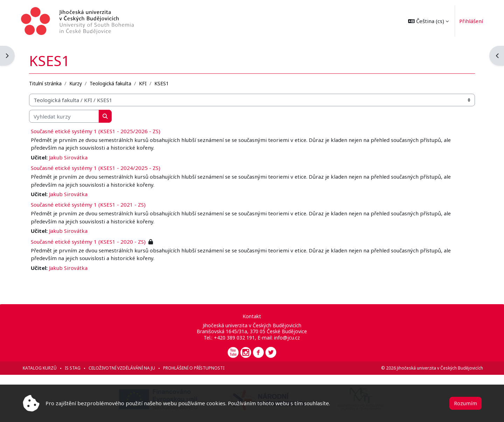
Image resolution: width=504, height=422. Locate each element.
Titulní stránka (46, 82)
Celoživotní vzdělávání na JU (123, 368)
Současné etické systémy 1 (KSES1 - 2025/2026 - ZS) (97, 130)
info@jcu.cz (287, 337)
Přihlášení (469, 20)
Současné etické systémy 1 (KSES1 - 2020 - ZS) (89, 241)
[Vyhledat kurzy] (65, 115)
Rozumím (465, 403)
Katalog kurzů (41, 368)
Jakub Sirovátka (69, 156)
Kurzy (77, 82)
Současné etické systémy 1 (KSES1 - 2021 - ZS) (89, 204)
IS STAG (74, 368)
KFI (144, 82)
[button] (426, 21)
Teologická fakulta (112, 82)
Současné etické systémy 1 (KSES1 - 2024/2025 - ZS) (97, 167)
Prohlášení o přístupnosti (195, 368)
